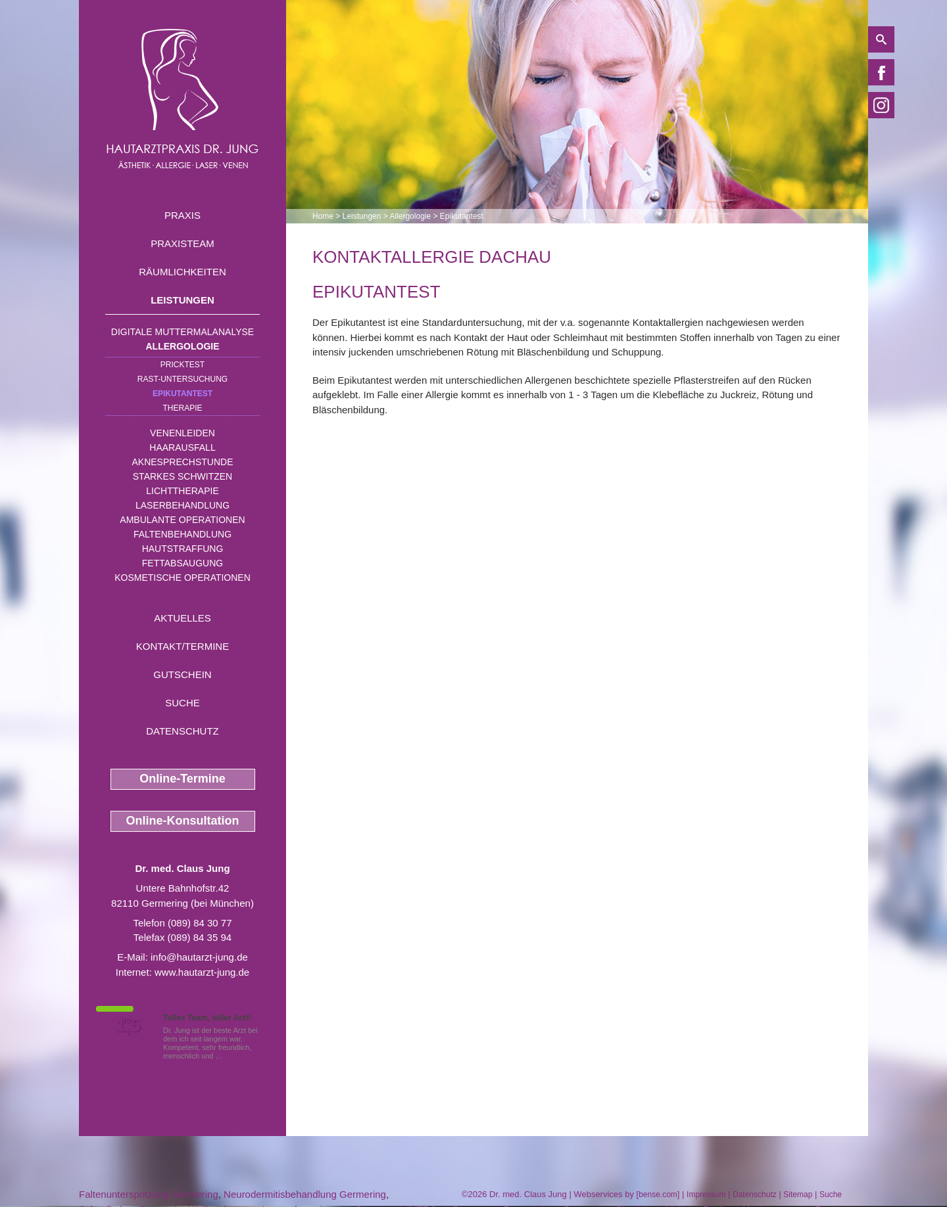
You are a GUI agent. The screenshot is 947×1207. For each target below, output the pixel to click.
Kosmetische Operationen (182, 577)
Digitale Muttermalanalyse (182, 332)
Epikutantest (182, 393)
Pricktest (182, 364)
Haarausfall (182, 447)
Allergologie (183, 346)
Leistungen (182, 300)
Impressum (706, 1194)
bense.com (658, 1194)
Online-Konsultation (182, 820)
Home (322, 216)
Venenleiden (182, 433)
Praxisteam (182, 243)
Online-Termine (182, 778)
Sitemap (797, 1194)
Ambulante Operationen (182, 519)
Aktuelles (182, 618)
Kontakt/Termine (182, 646)
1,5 (128, 1026)
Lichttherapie (182, 491)
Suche (182, 702)
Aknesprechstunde (182, 462)
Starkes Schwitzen (182, 476)
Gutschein (182, 674)
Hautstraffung (183, 548)
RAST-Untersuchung (182, 379)
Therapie (182, 408)
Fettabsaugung (182, 563)
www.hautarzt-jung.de (202, 972)
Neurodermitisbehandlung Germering (305, 1194)
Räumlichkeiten (182, 271)
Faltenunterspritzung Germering (148, 1194)
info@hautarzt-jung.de (199, 957)
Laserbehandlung (182, 505)
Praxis (182, 215)
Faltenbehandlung (182, 534)
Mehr (233, 1056)
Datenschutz (182, 731)
